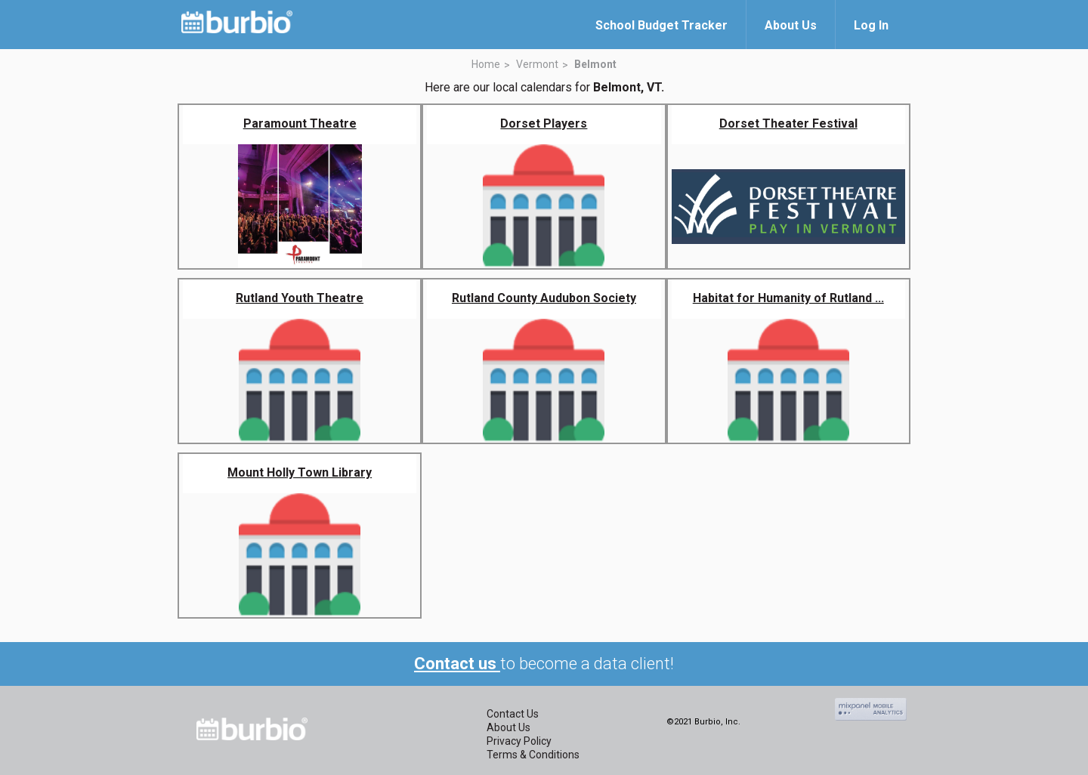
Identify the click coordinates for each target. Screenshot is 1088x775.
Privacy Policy (519, 741)
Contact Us (513, 714)
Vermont (537, 64)
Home (485, 64)
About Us (508, 727)
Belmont (595, 64)
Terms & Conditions (533, 755)
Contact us (457, 663)
